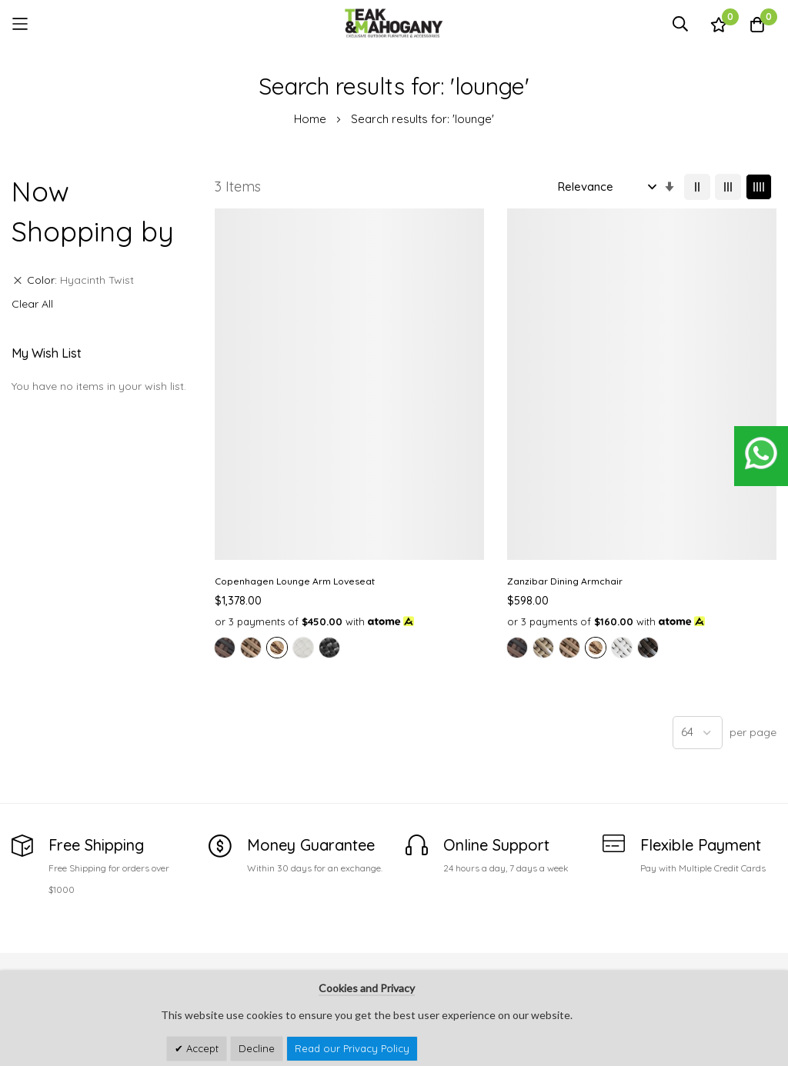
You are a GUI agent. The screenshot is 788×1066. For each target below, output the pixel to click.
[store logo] (394, 23)
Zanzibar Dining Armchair (418, 393)
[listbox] (276, 505)
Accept (201, 1048)
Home (311, 119)
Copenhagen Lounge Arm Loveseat (273, 400)
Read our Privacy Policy (352, 1048)
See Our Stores (50, 947)
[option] (225, 491)
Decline (257, 1048)
